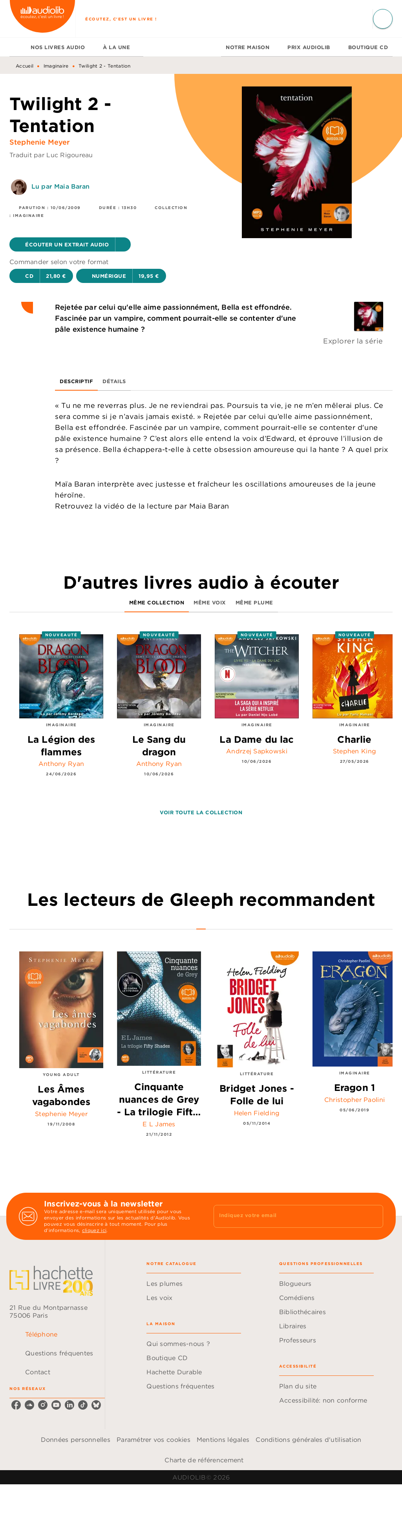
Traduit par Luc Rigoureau (51, 155)
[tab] (17, 47)
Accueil (24, 66)
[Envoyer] (373, 1216)
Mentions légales (223, 1439)
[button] (70, 244)
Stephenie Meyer (39, 142)
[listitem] (16, 1405)
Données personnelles (75, 1439)
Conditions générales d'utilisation (308, 1439)
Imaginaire (56, 66)
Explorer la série (353, 340)
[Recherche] (383, 19)
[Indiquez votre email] (289, 1216)
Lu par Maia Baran (60, 186)
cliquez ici (94, 1230)
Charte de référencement (203, 1460)
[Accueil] (42, 18)
